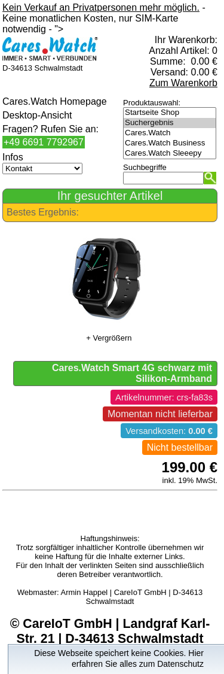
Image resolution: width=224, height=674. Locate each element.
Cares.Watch (170, 133)
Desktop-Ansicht (37, 115)
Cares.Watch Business (170, 143)
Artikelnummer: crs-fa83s (164, 397)
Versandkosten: (169, 431)
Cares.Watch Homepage (54, 101)
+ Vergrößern (108, 337)
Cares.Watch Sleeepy (170, 153)
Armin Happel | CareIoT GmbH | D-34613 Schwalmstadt (132, 597)
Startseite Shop (170, 113)
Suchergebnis (170, 123)
